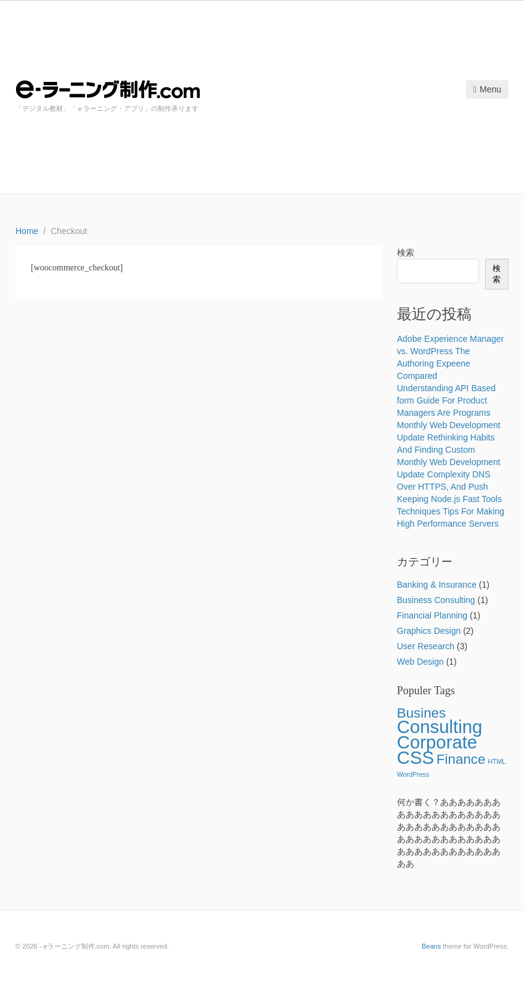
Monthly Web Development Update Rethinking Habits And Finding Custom (449, 437)
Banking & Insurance (437, 585)
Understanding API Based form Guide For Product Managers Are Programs (446, 400)
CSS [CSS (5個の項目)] (415, 757)
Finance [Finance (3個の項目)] (460, 759)
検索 (405, 252)
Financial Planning (432, 615)
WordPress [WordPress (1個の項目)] (413, 774)
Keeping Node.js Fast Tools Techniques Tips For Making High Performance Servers (450, 511)
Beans (431, 946)
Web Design (420, 662)
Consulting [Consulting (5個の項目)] (440, 726)
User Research (425, 646)
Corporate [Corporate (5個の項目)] (437, 742)
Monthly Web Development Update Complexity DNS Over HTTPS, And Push (449, 474)
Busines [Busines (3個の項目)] (421, 713)
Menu (487, 89)
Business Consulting (436, 600)
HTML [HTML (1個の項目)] (497, 761)
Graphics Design (429, 631)
